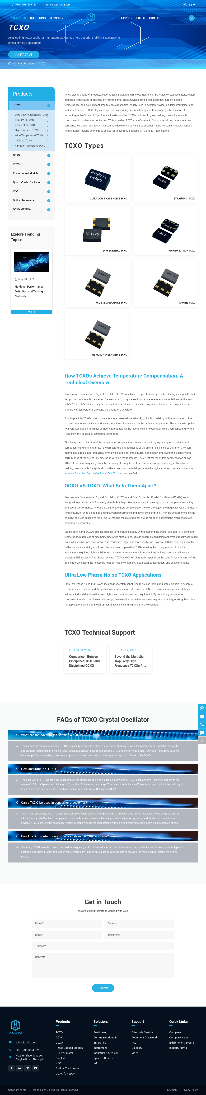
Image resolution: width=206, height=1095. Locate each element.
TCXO (42, 63)
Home (16, 63)
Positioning (100, 1032)
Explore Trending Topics (25, 237)
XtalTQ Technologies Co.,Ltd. (39, 1089)
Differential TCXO (32, 125)
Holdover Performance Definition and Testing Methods (29, 291)
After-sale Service (142, 1032)
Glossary (136, 1047)
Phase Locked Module (25, 173)
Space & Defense (104, 1058)
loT (95, 1063)
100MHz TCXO (32, 141)
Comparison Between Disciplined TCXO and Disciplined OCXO (81, 661)
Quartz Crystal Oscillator (27, 182)
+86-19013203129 (25, 4)
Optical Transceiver (24, 200)
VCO (15, 191)
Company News (178, 1037)
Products (18, 18)
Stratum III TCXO (32, 120)
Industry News (178, 1047)
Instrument (100, 1047)
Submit (105, 988)
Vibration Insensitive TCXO (32, 146)
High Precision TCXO (32, 131)
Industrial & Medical (106, 1053)
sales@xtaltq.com (60, 4)
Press (140, 18)
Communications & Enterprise (105, 1040)
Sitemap (172, 1089)
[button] (29, 312)
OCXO (16, 155)
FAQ (133, 1042)
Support (125, 18)
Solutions (38, 18)
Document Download (144, 1037)
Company (56, 18)
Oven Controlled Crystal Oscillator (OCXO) (91, 473)
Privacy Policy (190, 1089)
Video (135, 1053)
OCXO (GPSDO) (22, 209)
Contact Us (157, 18)
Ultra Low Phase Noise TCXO (32, 115)
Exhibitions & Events (181, 1042)
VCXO (16, 164)
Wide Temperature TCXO (32, 136)
